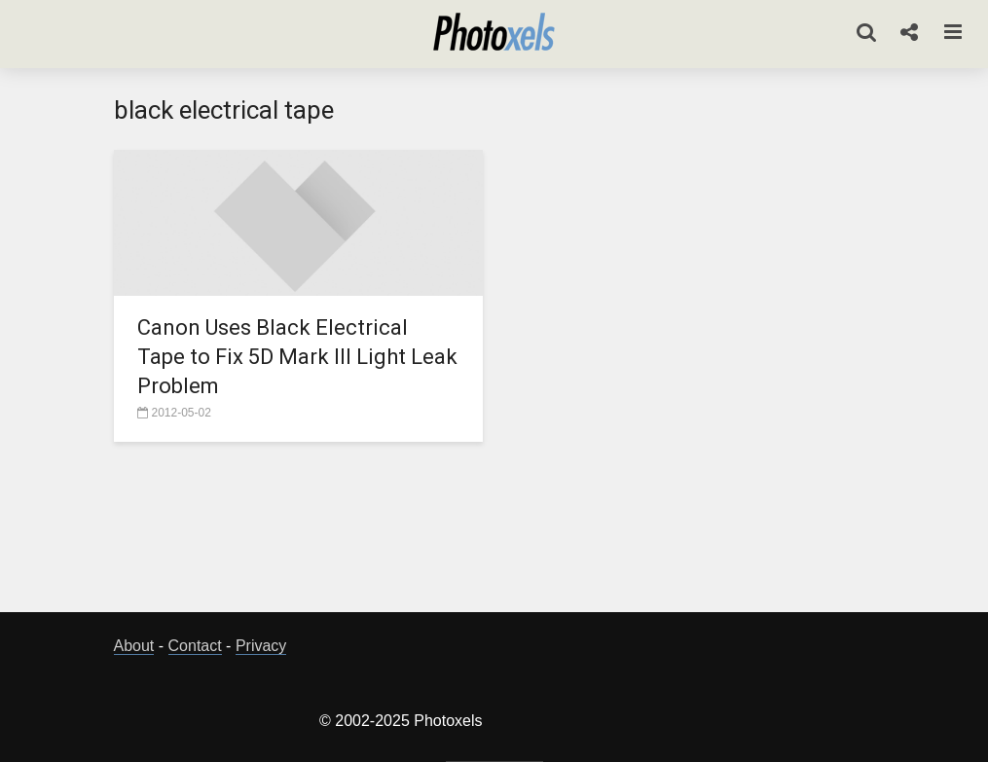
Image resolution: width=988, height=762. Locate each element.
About (134, 645)
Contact (195, 645)
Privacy (261, 645)
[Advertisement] (494, 532)
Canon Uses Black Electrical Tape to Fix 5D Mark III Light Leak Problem (297, 356)
